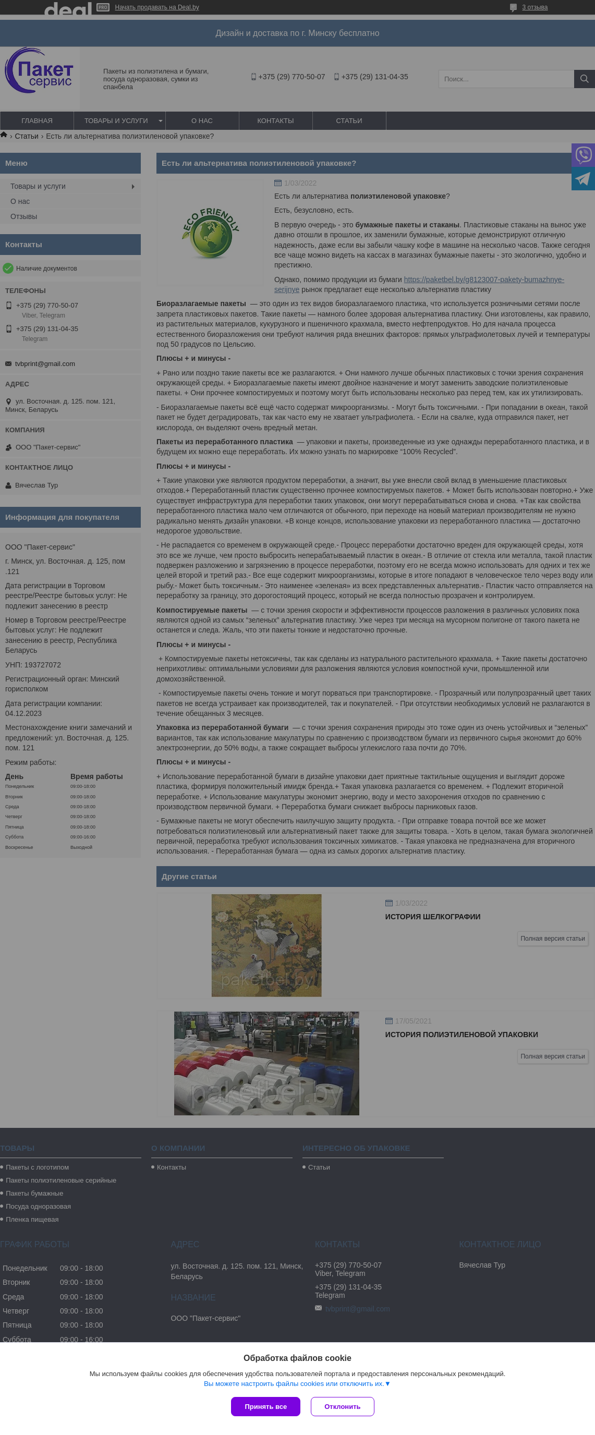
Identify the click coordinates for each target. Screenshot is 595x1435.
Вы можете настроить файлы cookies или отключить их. (294, 1384)
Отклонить (342, 1406)
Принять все (266, 1406)
